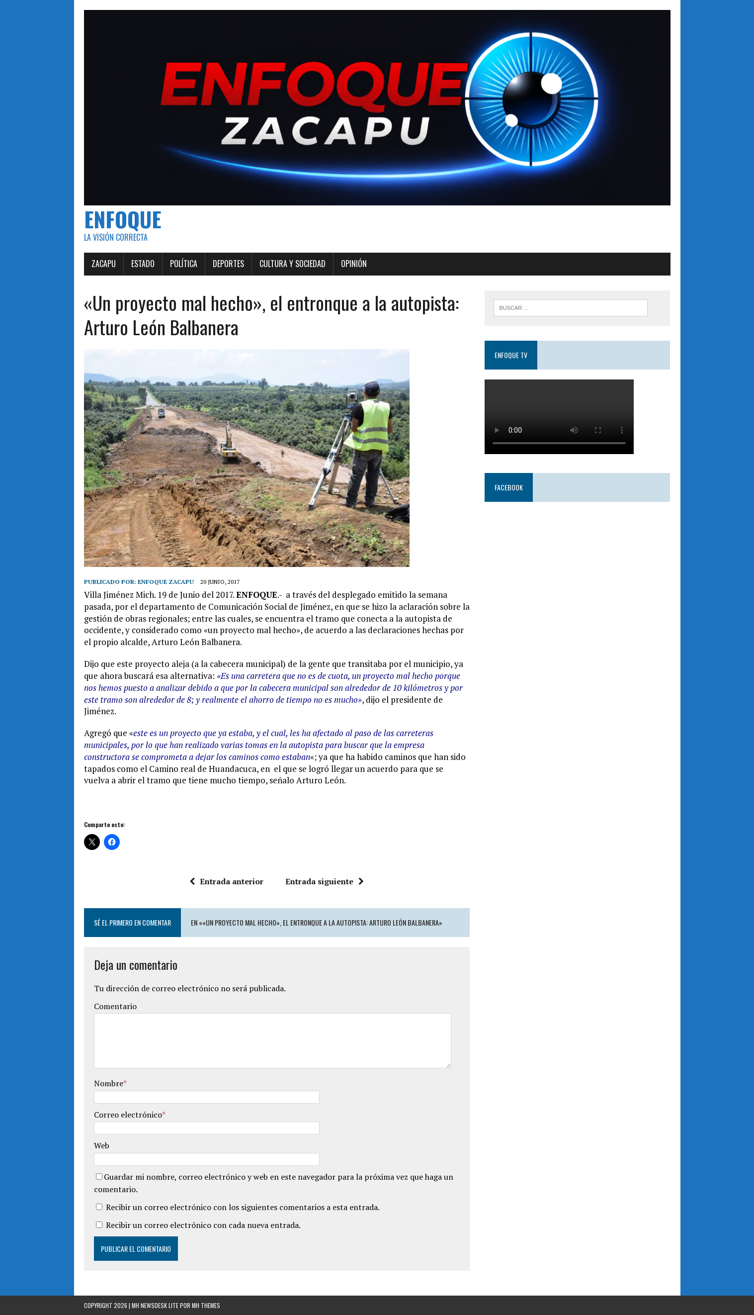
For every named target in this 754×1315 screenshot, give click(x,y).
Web (101, 1145)
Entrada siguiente (324, 881)
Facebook (509, 487)
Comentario (115, 1006)
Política (183, 264)
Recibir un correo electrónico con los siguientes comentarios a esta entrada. (243, 1207)
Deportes (228, 264)
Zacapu (103, 264)
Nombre (108, 1083)
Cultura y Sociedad (292, 264)
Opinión (354, 264)
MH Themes (206, 1305)
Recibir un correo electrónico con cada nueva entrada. (203, 1225)
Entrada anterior (226, 881)
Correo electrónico (128, 1114)
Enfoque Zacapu (166, 581)
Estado (143, 264)
